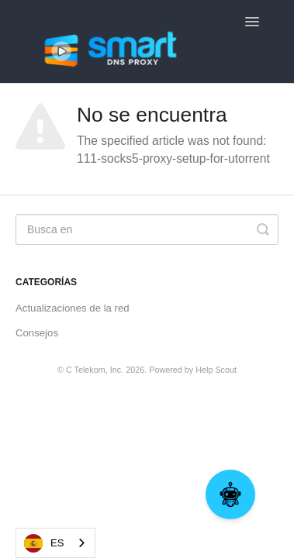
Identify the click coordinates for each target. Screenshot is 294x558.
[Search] (147, 229)
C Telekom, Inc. (94, 369)
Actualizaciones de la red (73, 308)
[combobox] (55, 543)
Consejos (37, 333)
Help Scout (216, 369)
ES (44, 543)
